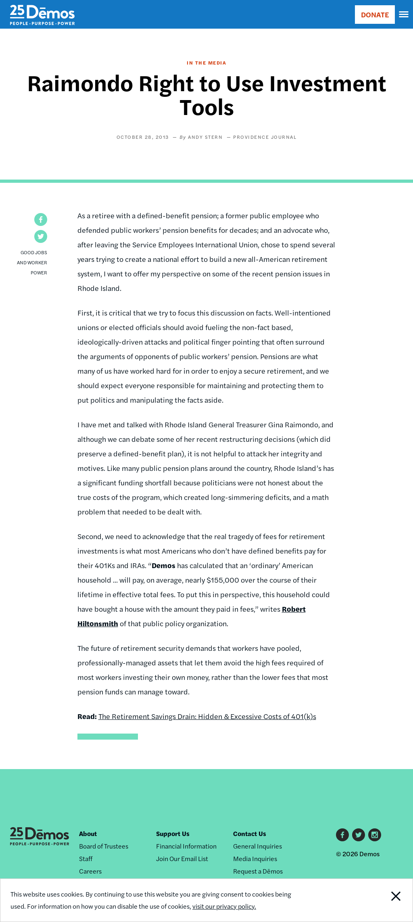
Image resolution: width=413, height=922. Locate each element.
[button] (40, 219)
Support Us (173, 833)
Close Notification (374, 900)
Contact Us (249, 833)
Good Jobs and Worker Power (32, 262)
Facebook (342, 834)
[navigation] (404, 14)
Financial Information (186, 846)
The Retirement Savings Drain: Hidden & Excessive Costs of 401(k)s (207, 716)
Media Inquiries (255, 858)
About (88, 833)
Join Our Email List (182, 858)
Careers (90, 871)
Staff (85, 858)
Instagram (374, 834)
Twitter (358, 834)
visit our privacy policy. (224, 906)
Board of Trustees (103, 846)
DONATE (375, 14)
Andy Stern (205, 136)
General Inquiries (257, 846)
